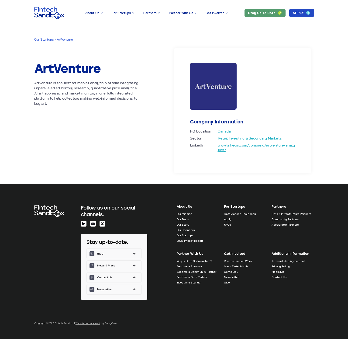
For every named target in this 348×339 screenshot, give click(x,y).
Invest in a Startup (189, 282)
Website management (88, 323)
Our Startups (44, 39)
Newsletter (231, 277)
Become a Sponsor (189, 266)
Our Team (183, 219)
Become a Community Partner (196, 271)
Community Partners (285, 219)
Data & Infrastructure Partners (291, 214)
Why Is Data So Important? (194, 261)
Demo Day (231, 271)
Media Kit (278, 271)
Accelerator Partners (285, 224)
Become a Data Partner (192, 277)
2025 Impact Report (190, 240)
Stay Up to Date (265, 13)
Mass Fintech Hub (236, 266)
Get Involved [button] (217, 12)
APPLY (301, 13)
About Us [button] (94, 12)
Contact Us (279, 277)
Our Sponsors (186, 230)
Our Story (183, 224)
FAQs (227, 224)
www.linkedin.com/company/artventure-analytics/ (256, 147)
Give (227, 282)
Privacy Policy (281, 266)
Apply (227, 219)
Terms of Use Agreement (288, 261)
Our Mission (184, 214)
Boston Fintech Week (238, 261)
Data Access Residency (240, 214)
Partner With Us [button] (183, 12)
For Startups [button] (123, 12)
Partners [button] (152, 12)
